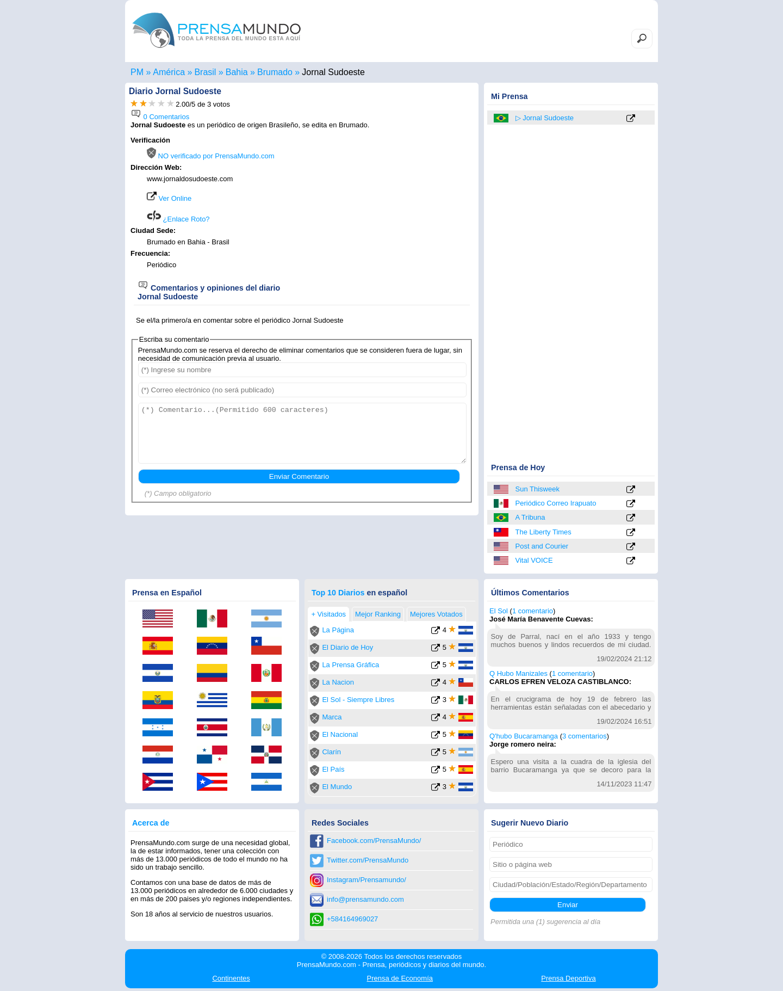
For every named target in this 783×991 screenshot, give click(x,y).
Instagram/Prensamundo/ (366, 880)
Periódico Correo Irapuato (555, 503)
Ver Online (169, 198)
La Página (338, 630)
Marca (331, 717)
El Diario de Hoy (347, 647)
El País (333, 769)
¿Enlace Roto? (178, 219)
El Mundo (337, 787)
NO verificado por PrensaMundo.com (210, 156)
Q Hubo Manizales (518, 673)
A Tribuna (530, 517)
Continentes (231, 978)
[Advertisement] (381, 205)
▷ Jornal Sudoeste (544, 118)
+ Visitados (328, 614)
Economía (400, 978)
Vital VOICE (534, 560)
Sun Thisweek (537, 489)
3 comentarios (584, 736)
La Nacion (338, 682)
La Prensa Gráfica (350, 665)
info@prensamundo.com (365, 899)
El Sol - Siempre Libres (358, 699)
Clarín (331, 752)
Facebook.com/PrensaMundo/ (374, 840)
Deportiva (568, 978)
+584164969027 (352, 919)
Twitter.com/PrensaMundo (367, 860)
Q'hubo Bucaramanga (523, 736)
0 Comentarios (159, 117)
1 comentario (532, 611)
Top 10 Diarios (338, 592)
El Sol (498, 611)
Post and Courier (542, 546)
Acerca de (150, 822)
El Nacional (340, 734)
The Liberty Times (543, 532)
